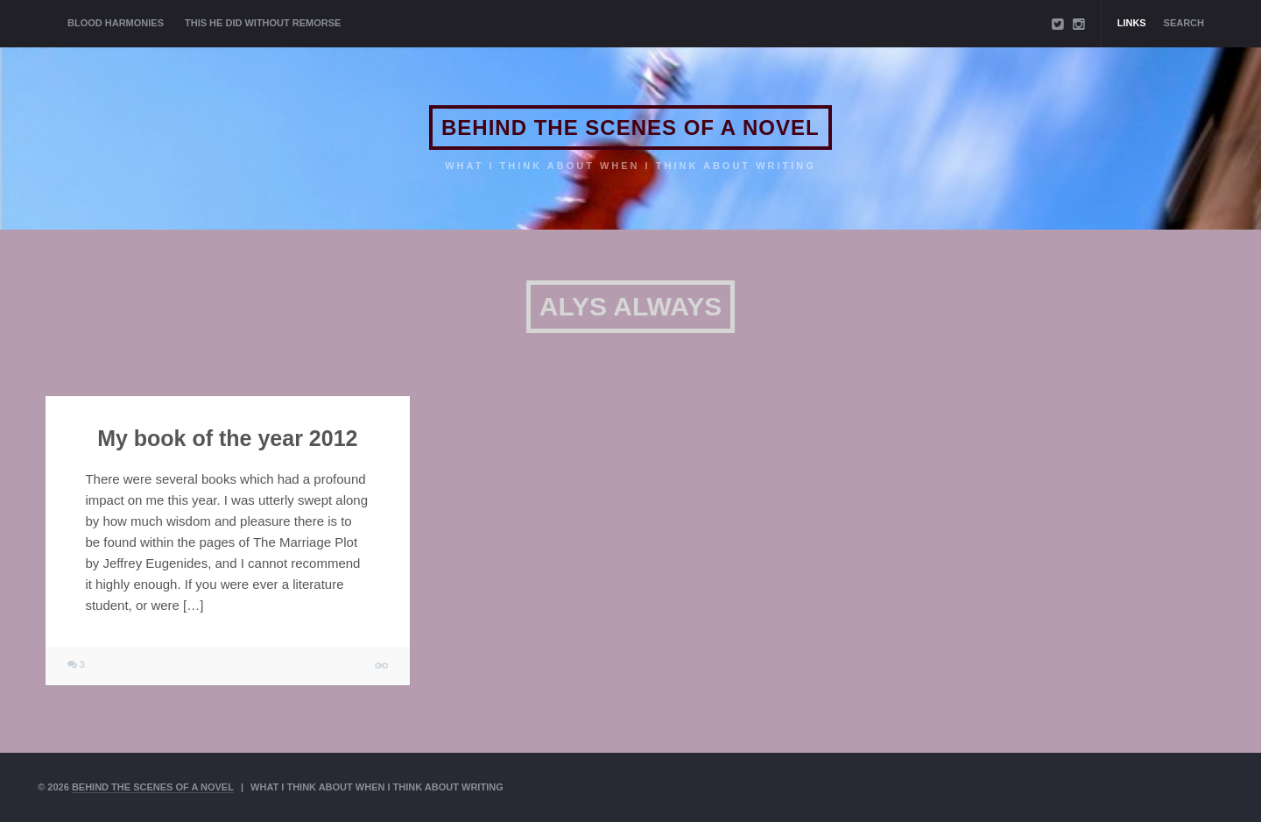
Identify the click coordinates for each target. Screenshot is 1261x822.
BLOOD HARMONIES (115, 23)
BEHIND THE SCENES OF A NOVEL (630, 127)
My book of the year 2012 (227, 438)
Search (1184, 23)
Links (1131, 23)
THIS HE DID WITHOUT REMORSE (263, 23)
